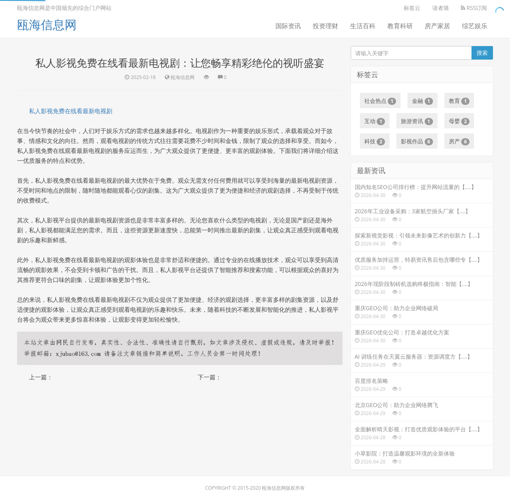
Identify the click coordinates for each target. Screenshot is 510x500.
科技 (374, 141)
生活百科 (362, 25)
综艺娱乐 (474, 25)
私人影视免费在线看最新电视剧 (70, 111)
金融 (422, 101)
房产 (459, 141)
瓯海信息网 (47, 24)
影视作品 (417, 141)
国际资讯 (288, 25)
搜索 (482, 52)
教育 (459, 101)
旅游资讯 (417, 121)
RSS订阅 (474, 8)
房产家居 (437, 25)
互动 (374, 121)
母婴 (459, 121)
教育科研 (400, 25)
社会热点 (380, 101)
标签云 (412, 8)
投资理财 (325, 25)
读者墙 (440, 8)
